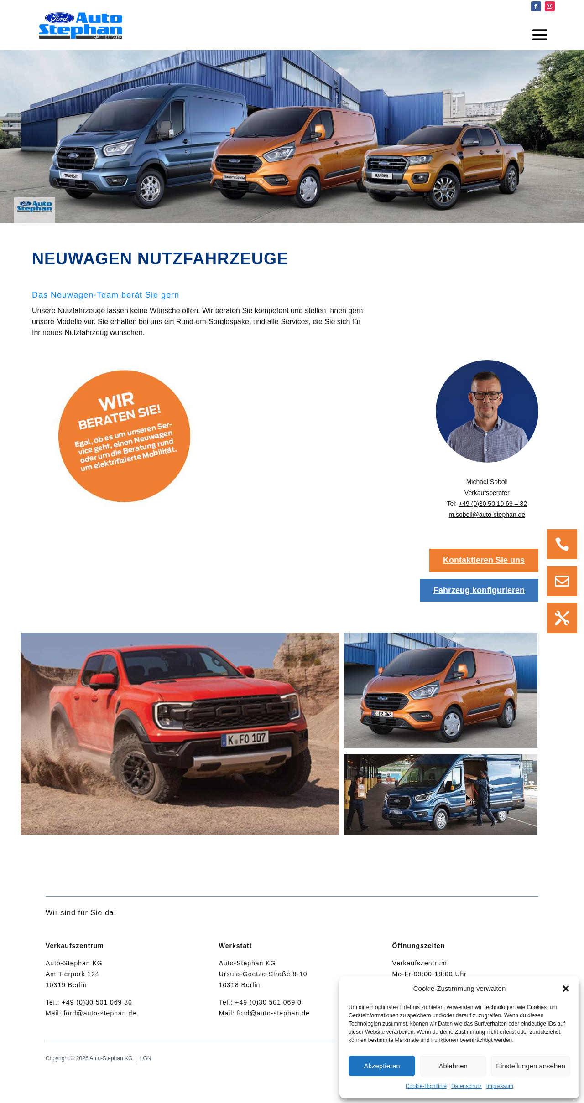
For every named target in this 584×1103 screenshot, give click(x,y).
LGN (145, 1058)
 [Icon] (562, 618)
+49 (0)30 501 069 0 (268, 1002)
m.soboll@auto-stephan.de (486, 514)
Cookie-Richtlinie (426, 1086)
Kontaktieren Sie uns (484, 560)
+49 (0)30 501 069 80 (97, 1002)
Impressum (499, 1086)
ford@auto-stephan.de (99, 1013)
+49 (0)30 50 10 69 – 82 (493, 503)
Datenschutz (466, 1086)
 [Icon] (562, 581)
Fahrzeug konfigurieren (479, 590)
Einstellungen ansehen (530, 1066)
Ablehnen (452, 1066)
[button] (565, 988)
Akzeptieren (382, 1066)
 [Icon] (562, 544)
